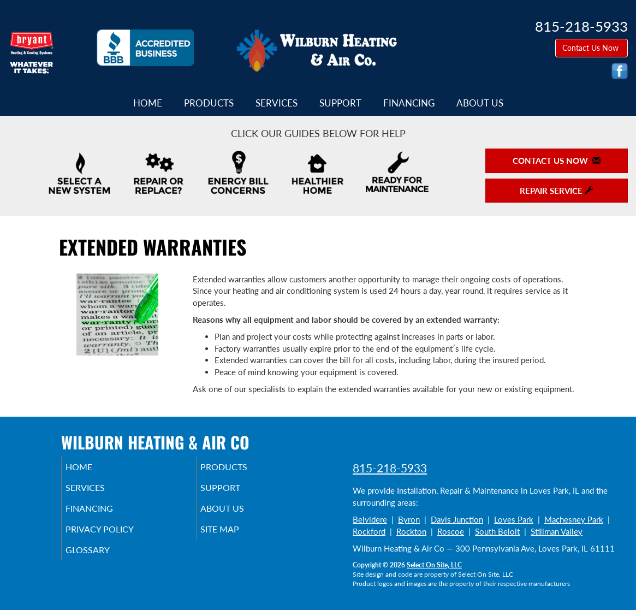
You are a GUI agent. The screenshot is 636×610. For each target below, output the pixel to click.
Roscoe (450, 531)
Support (340, 103)
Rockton (411, 531)
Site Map (235, 537)
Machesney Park (573, 519)
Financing (409, 103)
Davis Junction (457, 519)
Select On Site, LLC (434, 565)
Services (276, 103)
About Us (479, 103)
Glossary (102, 560)
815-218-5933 (390, 468)
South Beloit (497, 531)
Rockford (369, 531)
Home (147, 103)
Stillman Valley (556, 531)
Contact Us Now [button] (591, 47)
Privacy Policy (116, 537)
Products (209, 103)
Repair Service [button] (556, 191)
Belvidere (370, 519)
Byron (409, 519)
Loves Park (513, 519)
